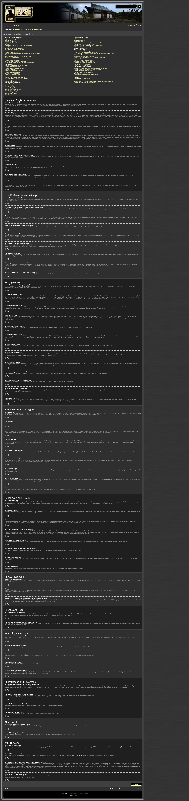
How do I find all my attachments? (83, 76)
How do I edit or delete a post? (13, 66)
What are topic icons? (10, 94)
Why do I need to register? (12, 39)
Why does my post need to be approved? (16, 80)
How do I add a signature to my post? (15, 68)
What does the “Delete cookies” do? (14, 49)
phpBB (32, 236)
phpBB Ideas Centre (76, 755)
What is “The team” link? (80, 48)
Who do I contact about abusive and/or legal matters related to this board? (94, 81)
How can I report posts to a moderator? (15, 77)
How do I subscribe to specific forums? (84, 70)
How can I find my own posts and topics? (85, 65)
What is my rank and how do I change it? (15, 61)
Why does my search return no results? (84, 61)
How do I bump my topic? (11, 81)
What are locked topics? (11, 93)
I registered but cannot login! (12, 43)
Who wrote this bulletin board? (82, 78)
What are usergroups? (80, 41)
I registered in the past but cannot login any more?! (18, 45)
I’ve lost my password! (10, 47)
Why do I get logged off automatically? (15, 48)
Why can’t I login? (9, 44)
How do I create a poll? (11, 69)
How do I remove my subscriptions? (83, 72)
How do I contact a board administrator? (84, 82)
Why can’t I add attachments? (12, 74)
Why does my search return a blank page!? (85, 62)
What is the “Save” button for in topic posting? (17, 78)
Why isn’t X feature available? (82, 80)
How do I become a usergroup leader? (84, 44)
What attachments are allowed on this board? (86, 74)
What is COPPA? (9, 40)
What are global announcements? (14, 89)
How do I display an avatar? (12, 60)
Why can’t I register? (10, 41)
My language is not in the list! (12, 57)
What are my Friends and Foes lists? (84, 56)
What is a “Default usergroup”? (82, 47)
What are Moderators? (80, 40)
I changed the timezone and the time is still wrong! (18, 56)
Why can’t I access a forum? (12, 73)
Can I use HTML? (9, 85)
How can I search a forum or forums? (84, 60)
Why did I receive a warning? (12, 76)
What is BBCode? (9, 84)
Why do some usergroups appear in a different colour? (88, 45)
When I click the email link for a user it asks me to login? (19, 62)
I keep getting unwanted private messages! (85, 52)
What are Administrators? (81, 39)
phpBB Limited (49, 747)
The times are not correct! (11, 54)
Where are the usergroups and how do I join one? (87, 43)
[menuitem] (16, 25)
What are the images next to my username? (16, 58)
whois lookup (115, 763)
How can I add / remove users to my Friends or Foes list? (89, 57)
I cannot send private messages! (82, 51)
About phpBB (119, 747)
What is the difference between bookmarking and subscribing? (90, 68)
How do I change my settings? (13, 52)
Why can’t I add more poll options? (14, 70)
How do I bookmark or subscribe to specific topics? (87, 69)
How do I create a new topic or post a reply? (16, 65)
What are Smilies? (9, 86)
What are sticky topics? (11, 92)
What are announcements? (12, 90)
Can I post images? (10, 88)
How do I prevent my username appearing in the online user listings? (23, 53)
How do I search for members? (82, 64)
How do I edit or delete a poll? (12, 72)
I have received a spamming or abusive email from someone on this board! (94, 53)
